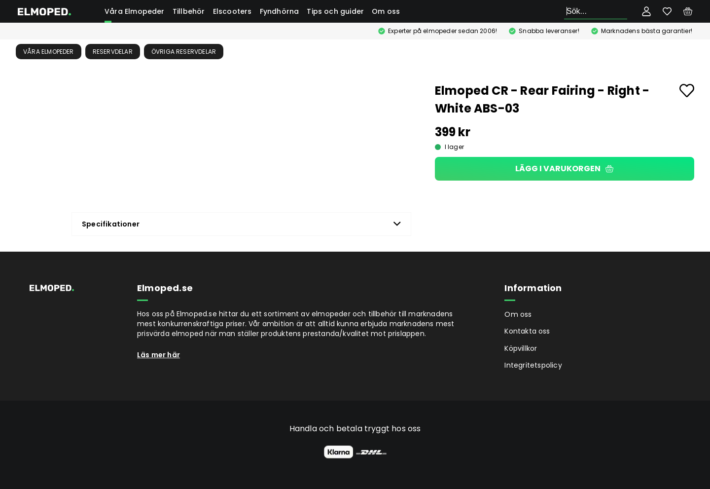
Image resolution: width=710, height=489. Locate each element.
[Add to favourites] (686, 90)
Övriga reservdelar (183, 51)
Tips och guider (335, 11)
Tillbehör (189, 11)
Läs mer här (158, 355)
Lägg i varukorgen (564, 168)
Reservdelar (113, 51)
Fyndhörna (279, 11)
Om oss (386, 11)
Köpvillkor (520, 348)
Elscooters (232, 11)
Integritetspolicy (533, 365)
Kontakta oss (527, 331)
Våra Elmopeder (135, 11)
